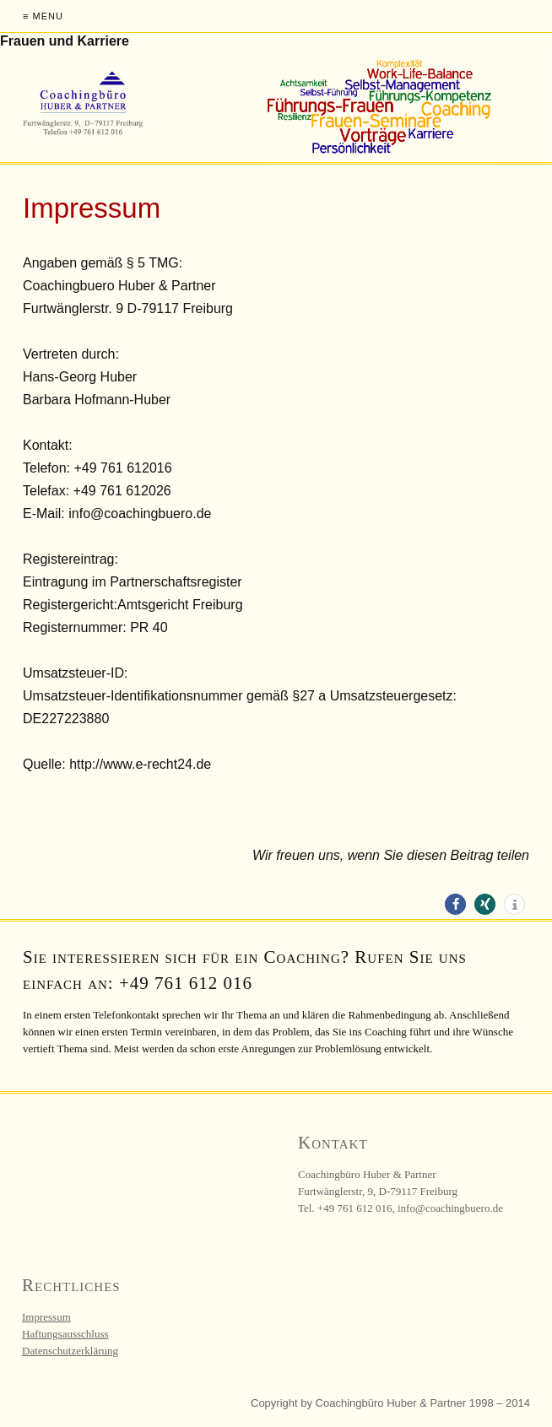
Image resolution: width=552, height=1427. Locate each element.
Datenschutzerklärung (70, 1350)
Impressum (46, 1317)
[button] (455, 904)
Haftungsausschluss (65, 1333)
